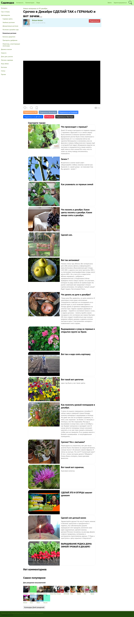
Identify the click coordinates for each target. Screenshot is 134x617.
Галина (46, 590)
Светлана (40, 590)
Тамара (60, 590)
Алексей (33, 590)
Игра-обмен (5, 64)
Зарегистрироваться (120, 3)
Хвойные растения (9, 22)
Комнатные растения (9, 33)
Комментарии (29, 3)
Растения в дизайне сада (11, 30)
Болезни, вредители (9, 37)
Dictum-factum (37, 20)
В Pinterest (49, 117)
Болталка (4, 67)
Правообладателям (17, 613)
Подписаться (94, 21)
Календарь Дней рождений (34, 607)
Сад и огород (5, 12)
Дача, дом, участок (7, 56)
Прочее (3, 74)
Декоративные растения (10, 26)
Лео (87, 590)
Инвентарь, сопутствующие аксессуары (11, 45)
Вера (73, 590)
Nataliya (26, 590)
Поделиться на (33, 117)
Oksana (26, 599)
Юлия (40, 599)
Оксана (46, 599)
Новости (3, 53)
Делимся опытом (6, 49)
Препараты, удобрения (10, 40)
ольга (33, 599)
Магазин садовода (7, 60)
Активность (19, 3)
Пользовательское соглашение (33, 613)
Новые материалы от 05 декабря (35, 8)
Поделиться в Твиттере (64, 117)
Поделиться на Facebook (68, 112)
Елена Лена (53, 590)
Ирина (80, 590)
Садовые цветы (8, 19)
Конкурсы (4, 8)
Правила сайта (6, 613)
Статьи (3, 71)
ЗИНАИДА (67, 590)
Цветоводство (5, 15)
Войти (110, 3)
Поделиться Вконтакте (48, 112)
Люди (38, 3)
